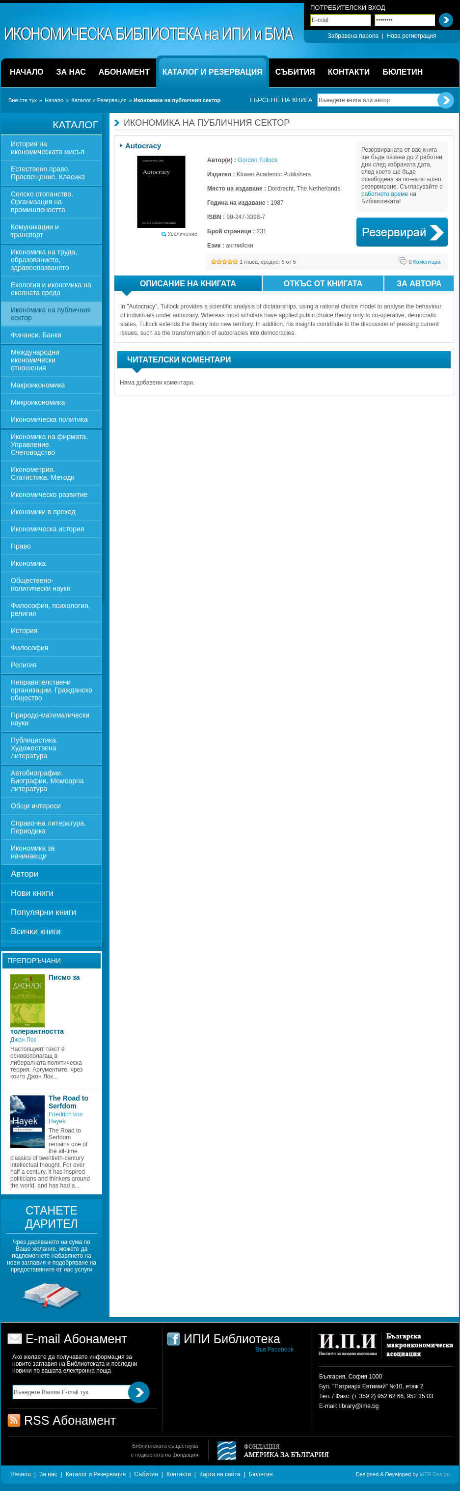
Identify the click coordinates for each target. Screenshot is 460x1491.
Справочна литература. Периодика (48, 827)
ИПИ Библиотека (150, 34)
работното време (384, 194)
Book (402, 232)
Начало (54, 100)
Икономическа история (47, 529)
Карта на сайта (220, 1474)
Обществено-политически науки (41, 584)
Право (21, 546)
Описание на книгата (179, 285)
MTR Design (435, 1474)
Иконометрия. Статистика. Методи (43, 473)
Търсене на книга (280, 100)
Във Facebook (274, 1349)
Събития (146, 1474)
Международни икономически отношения (35, 360)
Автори (24, 874)
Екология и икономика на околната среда (51, 289)
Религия (24, 665)
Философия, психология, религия (50, 609)
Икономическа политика (49, 419)
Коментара (424, 262)
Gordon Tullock (257, 160)
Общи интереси (36, 806)
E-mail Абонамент (76, 1339)
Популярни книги (43, 912)
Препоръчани (34, 961)
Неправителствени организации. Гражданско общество (51, 690)
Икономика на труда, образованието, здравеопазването (44, 260)
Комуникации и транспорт (35, 231)
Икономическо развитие (49, 494)
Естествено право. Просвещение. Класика (48, 173)
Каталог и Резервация (98, 100)
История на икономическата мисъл (47, 148)
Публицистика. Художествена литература (34, 748)
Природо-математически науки (50, 719)
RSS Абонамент (70, 1420)
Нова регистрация (411, 35)
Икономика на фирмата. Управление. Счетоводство (49, 444)
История (24, 631)
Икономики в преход (43, 512)
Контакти (178, 1474)
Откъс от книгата (323, 283)
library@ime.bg (359, 1406)
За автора (419, 283)
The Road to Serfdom (68, 1102)
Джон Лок (23, 1039)
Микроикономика (38, 402)
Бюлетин (261, 1474)
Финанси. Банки (36, 335)
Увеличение (182, 234)
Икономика (28, 563)
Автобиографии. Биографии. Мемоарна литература (47, 781)
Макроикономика (38, 385)
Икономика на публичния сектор (51, 314)
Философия (29, 648)
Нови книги (32, 893)
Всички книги (36, 931)
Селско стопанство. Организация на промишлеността (42, 202)
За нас (48, 1474)
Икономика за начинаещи (32, 852)
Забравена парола (353, 35)
